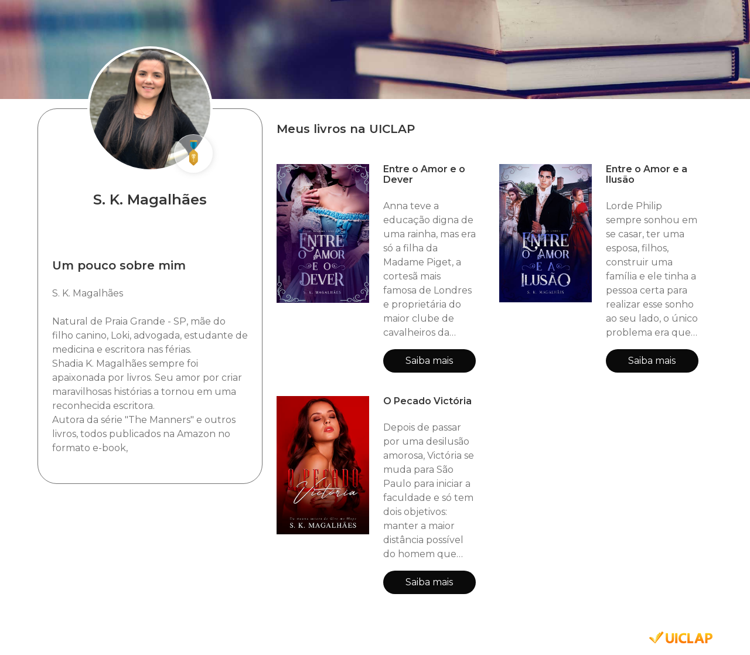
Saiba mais (429, 360)
